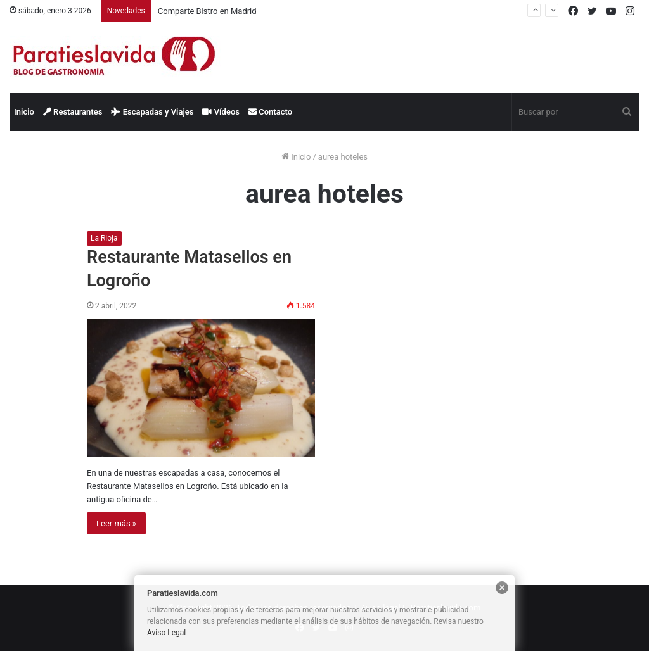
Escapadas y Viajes (152, 112)
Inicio (24, 112)
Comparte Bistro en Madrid (207, 11)
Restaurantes (73, 112)
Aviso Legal (166, 632)
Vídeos (221, 112)
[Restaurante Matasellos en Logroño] (201, 388)
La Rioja (104, 238)
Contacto (270, 112)
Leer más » (116, 523)
